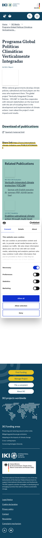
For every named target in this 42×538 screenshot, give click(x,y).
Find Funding (21, 372)
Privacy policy (7, 509)
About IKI (21, 391)
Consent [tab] (7, 229)
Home (4, 24)
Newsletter (7, 519)
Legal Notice (7, 499)
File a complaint (21, 385)
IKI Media (15, 24)
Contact (5, 514)
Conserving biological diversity (12, 444)
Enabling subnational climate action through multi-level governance (20, 218)
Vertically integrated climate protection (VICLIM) (19, 184)
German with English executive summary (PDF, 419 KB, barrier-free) (21, 192)
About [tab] (34, 229)
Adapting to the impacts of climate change (16, 437)
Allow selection (21, 306)
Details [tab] (21, 229)
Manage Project (21, 378)
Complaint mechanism (11, 523)
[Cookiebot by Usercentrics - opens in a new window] (29, 223)
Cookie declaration (10, 504)
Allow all (21, 298)
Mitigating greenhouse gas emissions (14, 434)
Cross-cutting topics (9, 441)
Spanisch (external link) (15, 132)
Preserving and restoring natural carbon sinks (17, 431)
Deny (21, 313)
